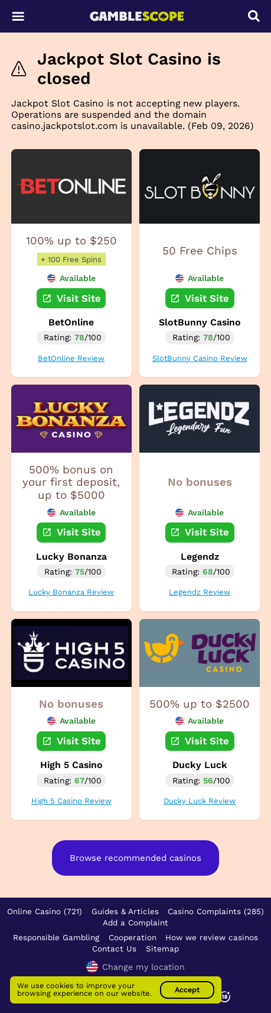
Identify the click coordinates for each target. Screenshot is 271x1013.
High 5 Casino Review (71, 800)
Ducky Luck (199, 764)
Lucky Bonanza (71, 556)
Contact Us (114, 948)
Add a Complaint (135, 922)
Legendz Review (199, 592)
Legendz (200, 556)
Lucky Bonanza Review (71, 592)
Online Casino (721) (44, 911)
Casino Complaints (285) (216, 911)
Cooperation (132, 937)
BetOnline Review (71, 358)
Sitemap (162, 948)
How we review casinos (211, 937)
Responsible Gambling (56, 937)
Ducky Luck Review (200, 800)
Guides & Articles (125, 911)
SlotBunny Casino (200, 322)
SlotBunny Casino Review (199, 358)
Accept (187, 989)
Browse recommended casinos (135, 858)
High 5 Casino (71, 764)
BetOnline (71, 322)
